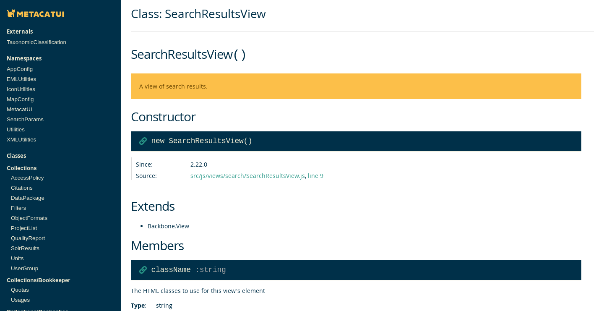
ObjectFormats (29, 218)
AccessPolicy (27, 178)
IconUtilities (21, 89)
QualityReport (28, 238)
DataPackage (27, 198)
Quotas (20, 290)
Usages (20, 300)
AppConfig (20, 69)
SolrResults (25, 248)
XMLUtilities (21, 139)
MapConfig (20, 99)
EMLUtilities (21, 79)
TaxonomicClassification (36, 42)
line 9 (315, 175)
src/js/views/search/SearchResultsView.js (247, 175)
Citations (22, 188)
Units (17, 258)
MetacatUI (19, 109)
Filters (18, 208)
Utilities (16, 129)
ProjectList (24, 228)
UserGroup (24, 268)
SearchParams (25, 119)
